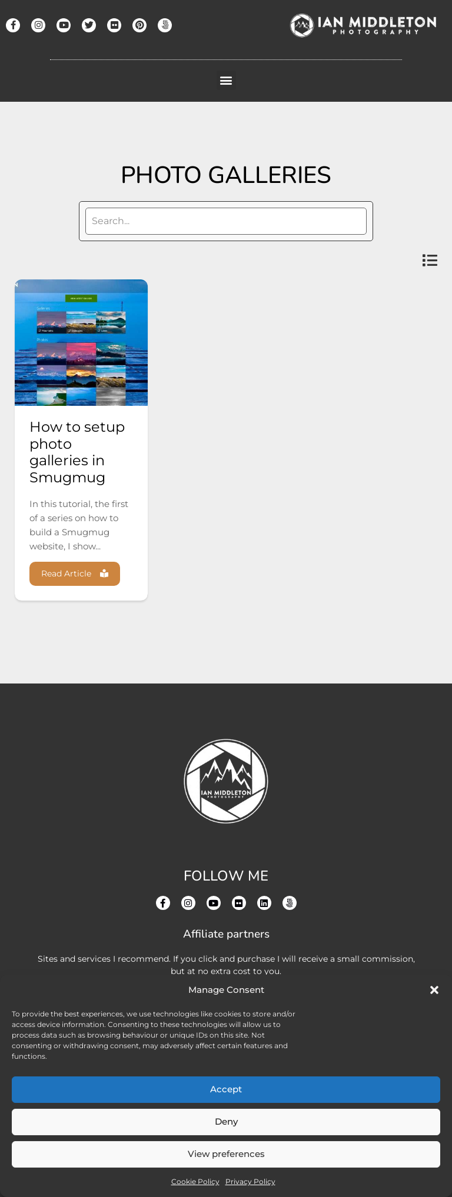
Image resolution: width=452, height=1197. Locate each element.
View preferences (226, 1153)
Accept (226, 1089)
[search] (226, 221)
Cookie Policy (195, 1181)
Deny (226, 1121)
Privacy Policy (250, 1181)
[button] (434, 990)
